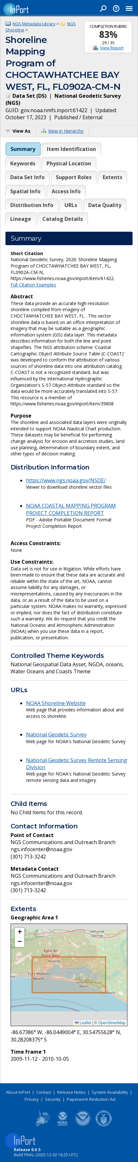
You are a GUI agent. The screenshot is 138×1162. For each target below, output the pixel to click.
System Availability (110, 1092)
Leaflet (83, 1023)
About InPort (18, 1092)
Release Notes (71, 1092)
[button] (19, 932)
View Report (112, 48)
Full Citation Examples (33, 285)
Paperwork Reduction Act (91, 1099)
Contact (43, 1092)
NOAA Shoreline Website (56, 703)
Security (53, 1099)
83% (108, 34)
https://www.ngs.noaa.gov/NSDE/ (66, 480)
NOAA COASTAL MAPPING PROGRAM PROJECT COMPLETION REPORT (71, 509)
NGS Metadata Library (34, 24)
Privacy (32, 1099)
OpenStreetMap (111, 1023)
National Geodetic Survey (56, 734)
